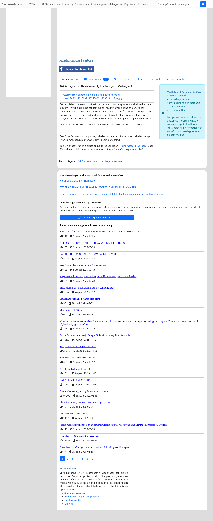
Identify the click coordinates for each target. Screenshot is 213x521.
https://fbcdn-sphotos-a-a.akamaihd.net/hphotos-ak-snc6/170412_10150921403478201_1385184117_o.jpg (92, 96)
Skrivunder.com (13, 4)
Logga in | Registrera (122, 4)
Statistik (140, 79)
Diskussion (121, 79)
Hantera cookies (73, 500)
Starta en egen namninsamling (97, 217)
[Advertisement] (132, 34)
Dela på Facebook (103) (75, 69)
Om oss (68, 503)
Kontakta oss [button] (145, 4)
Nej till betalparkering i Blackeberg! (78, 180)
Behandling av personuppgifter (168, 79)
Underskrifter (96, 79)
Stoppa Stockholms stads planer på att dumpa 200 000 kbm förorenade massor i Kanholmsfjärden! (111, 194)
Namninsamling (70, 79)
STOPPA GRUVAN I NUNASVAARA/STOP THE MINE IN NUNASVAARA (98, 187)
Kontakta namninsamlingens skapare (100, 161)
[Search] (178, 4)
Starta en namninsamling (57, 4)
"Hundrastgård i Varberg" (133, 145)
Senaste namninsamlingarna (91, 4)
